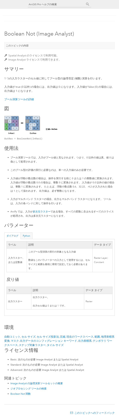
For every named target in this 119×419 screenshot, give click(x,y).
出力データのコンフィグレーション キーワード (48, 340)
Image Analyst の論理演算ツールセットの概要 (36, 383)
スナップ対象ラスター (32, 345)
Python (26, 235)
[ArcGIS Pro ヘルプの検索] (56, 4)
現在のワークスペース (79, 336)
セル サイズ (29, 336)
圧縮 (62, 336)
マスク (15, 340)
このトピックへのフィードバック (94, 412)
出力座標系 (85, 340)
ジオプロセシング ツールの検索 (28, 388)
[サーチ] (87, 4)
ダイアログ (12, 235)
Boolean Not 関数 (20, 393)
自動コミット (12, 336)
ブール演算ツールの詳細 (19, 99)
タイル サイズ (55, 345)
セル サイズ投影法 (48, 336)
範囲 (97, 336)
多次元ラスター (41, 211)
